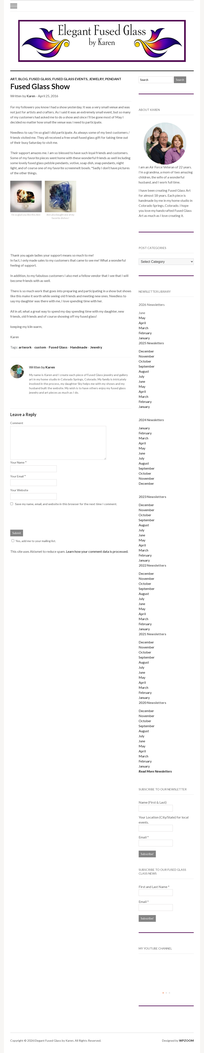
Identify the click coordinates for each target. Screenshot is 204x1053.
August (144, 371)
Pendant (113, 79)
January (144, 338)
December (146, 351)
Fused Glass (40, 79)
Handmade (78, 347)
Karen (31, 96)
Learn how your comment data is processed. (97, 551)
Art (13, 79)
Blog (23, 79)
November (146, 356)
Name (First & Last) (153, 802)
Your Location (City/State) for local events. (164, 819)
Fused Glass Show (40, 86)
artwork (25, 347)
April (142, 323)
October (145, 361)
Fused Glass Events (70, 79)
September (147, 366)
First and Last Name (154, 887)
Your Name (17, 462)
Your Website (19, 490)
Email (144, 837)
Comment (16, 423)
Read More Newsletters (155, 771)
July (141, 376)
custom (40, 347)
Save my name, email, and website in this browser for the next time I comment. (66, 504)
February (145, 333)
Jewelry (96, 79)
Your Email (17, 476)
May (142, 318)
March (143, 328)
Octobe (144, 583)
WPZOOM (186, 1040)
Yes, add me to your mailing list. (33, 541)
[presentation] (42, 517)
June (142, 381)
